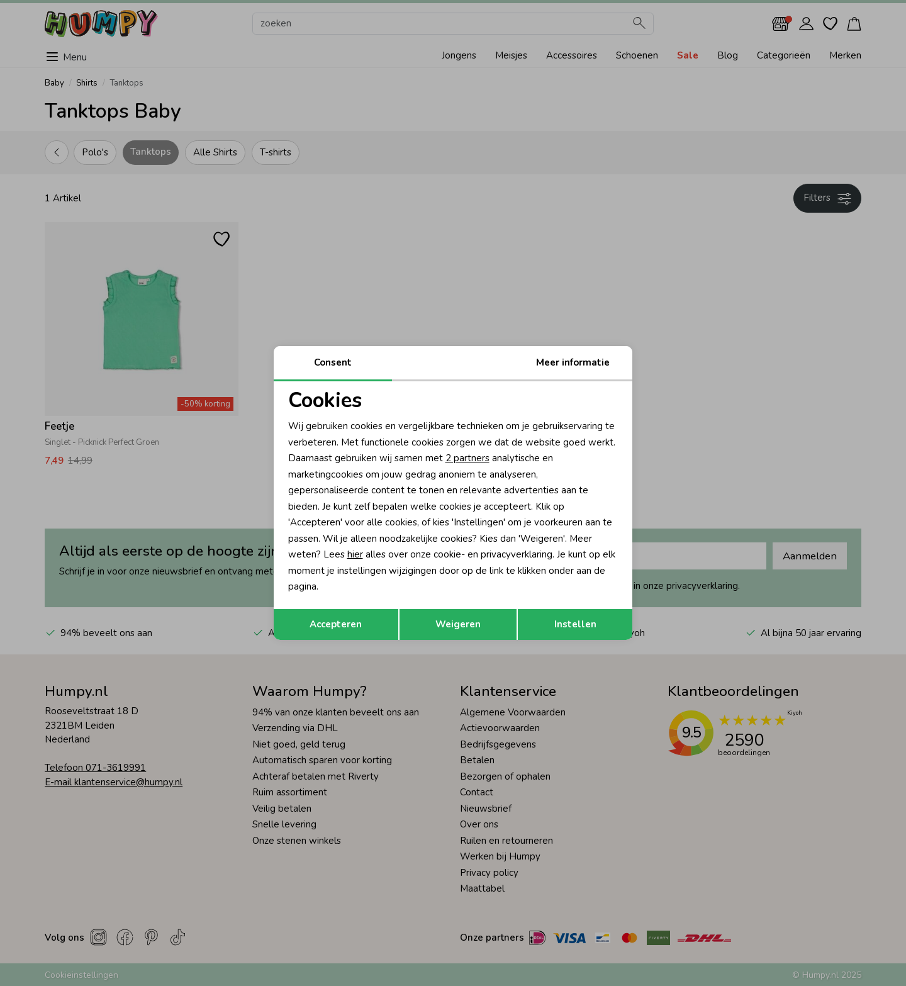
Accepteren (336, 624)
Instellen (575, 624)
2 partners (467, 458)
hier (355, 554)
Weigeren (458, 624)
